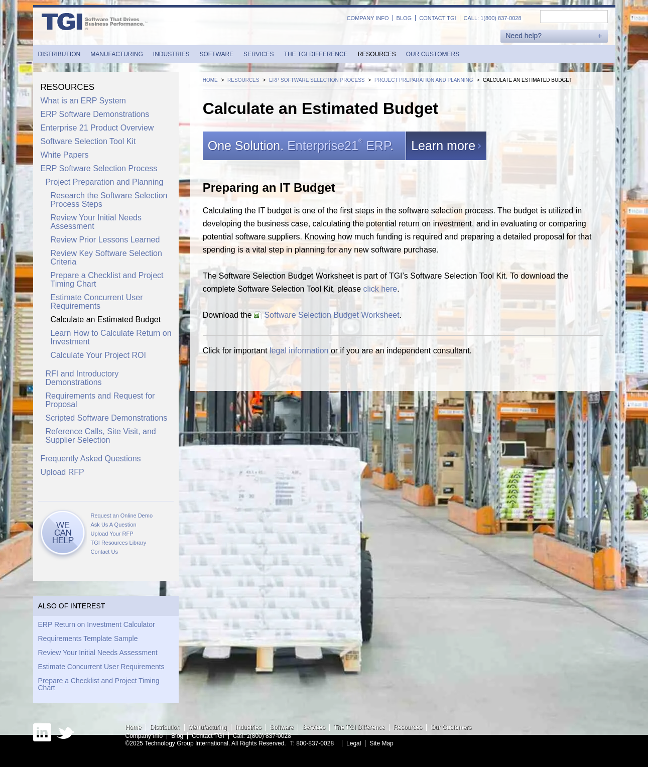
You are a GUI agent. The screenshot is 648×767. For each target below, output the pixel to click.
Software (217, 54)
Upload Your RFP (112, 534)
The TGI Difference (316, 54)
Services (258, 54)
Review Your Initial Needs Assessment (96, 221)
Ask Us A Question (114, 525)
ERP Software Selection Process (99, 168)
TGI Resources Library (119, 543)
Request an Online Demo (122, 516)
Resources (377, 54)
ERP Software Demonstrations (95, 114)
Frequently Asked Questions (91, 458)
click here (380, 289)
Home (133, 727)
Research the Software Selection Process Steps (109, 199)
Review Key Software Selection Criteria (106, 257)
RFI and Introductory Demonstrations (82, 378)
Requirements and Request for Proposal (100, 400)
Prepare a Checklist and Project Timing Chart (107, 279)
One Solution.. (307, 146)
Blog (404, 18)
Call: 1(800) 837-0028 (493, 18)
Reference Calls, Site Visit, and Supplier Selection (101, 435)
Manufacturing (116, 54)
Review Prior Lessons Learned (105, 239)
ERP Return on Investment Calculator (96, 624)
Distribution (59, 54)
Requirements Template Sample (88, 638)
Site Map (381, 743)
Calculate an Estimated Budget (106, 319)
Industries (171, 54)
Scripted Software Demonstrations (107, 418)
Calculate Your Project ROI (98, 355)
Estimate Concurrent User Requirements (97, 301)
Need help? (524, 36)
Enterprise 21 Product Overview (97, 127)
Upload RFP (62, 472)
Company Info (368, 18)
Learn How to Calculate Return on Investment (111, 337)
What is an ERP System (83, 100)
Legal (353, 743)
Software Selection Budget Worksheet (327, 315)
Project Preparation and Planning (105, 182)
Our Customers (432, 54)
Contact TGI (437, 18)
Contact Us (104, 552)
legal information (299, 350)
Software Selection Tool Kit (88, 141)
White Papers (65, 155)
